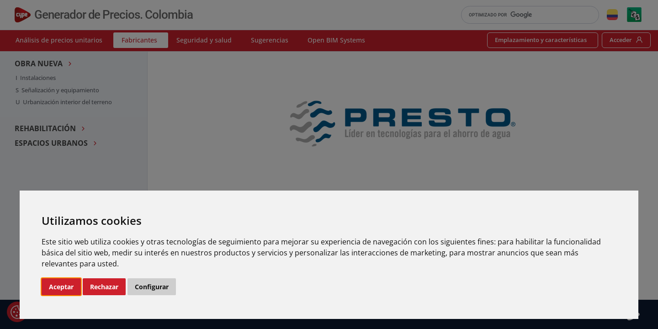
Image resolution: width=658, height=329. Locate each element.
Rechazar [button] (104, 286)
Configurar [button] (152, 286)
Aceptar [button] (61, 286)
